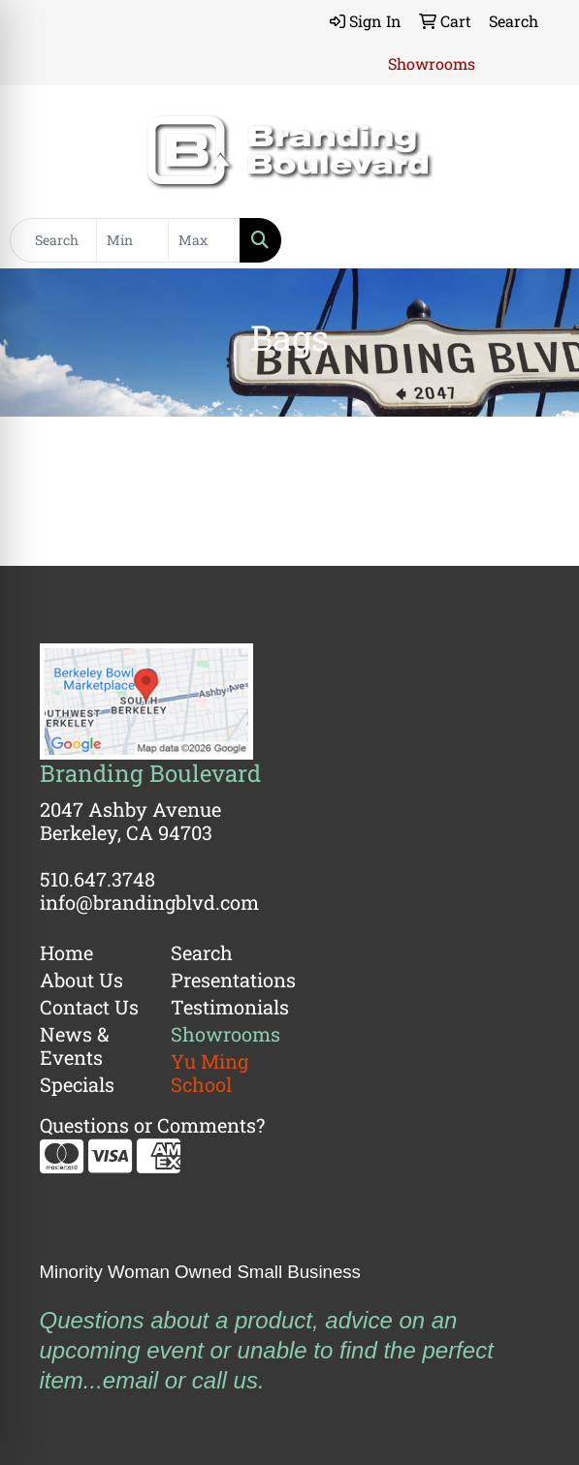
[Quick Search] (53, 240)
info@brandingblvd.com (149, 902)
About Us (81, 979)
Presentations (224, 979)
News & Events (75, 1045)
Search (202, 952)
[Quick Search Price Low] (132, 240)
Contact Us (89, 1006)
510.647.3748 (97, 878)
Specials (77, 1084)
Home (66, 952)
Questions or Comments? (152, 1125)
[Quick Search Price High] (204, 240)
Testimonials (224, 1006)
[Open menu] (540, 240)
